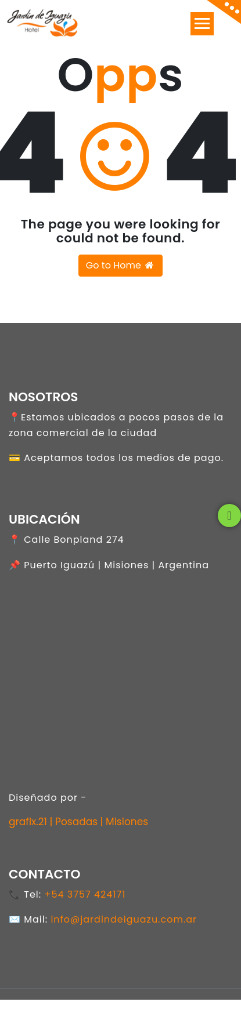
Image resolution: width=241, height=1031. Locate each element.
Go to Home (120, 265)
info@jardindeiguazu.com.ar (124, 919)
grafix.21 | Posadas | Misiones (78, 822)
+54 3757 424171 (84, 894)
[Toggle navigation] (202, 23)
